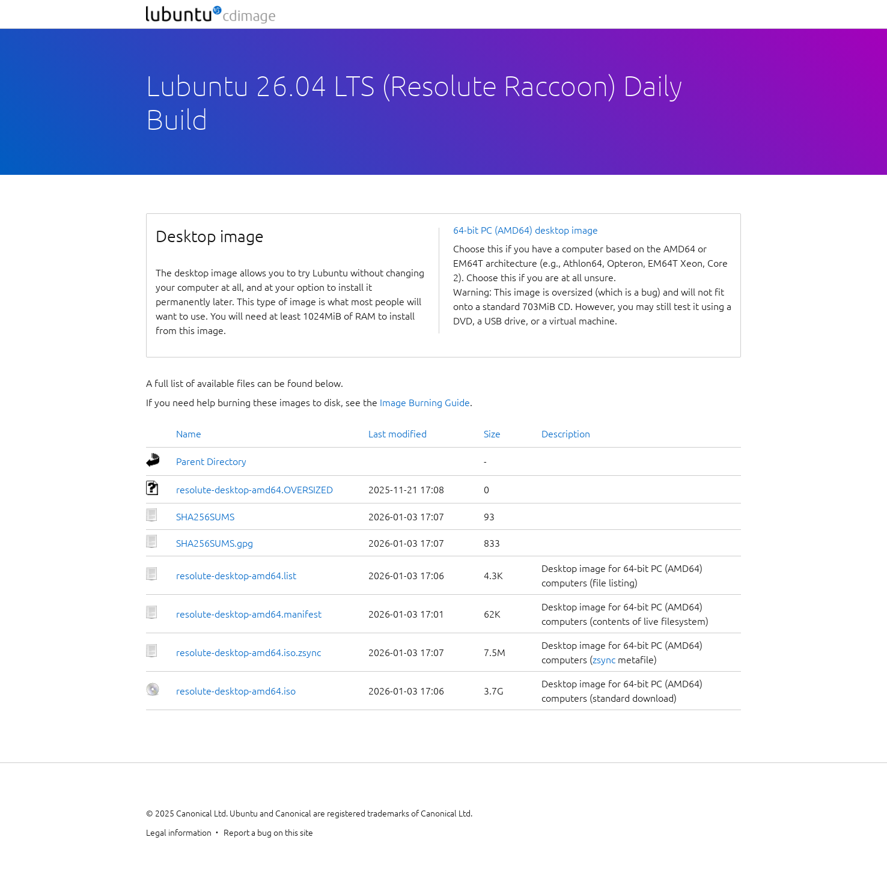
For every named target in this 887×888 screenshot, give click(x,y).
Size (492, 433)
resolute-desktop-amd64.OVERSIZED (254, 489)
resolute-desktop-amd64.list (236, 575)
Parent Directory (211, 461)
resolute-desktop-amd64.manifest (249, 614)
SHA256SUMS (205, 516)
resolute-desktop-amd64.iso (236, 691)
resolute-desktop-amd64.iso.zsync (248, 652)
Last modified (397, 433)
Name (188, 433)
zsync (604, 659)
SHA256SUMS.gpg (214, 543)
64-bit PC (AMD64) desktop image (525, 230)
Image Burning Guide (425, 402)
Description (565, 433)
